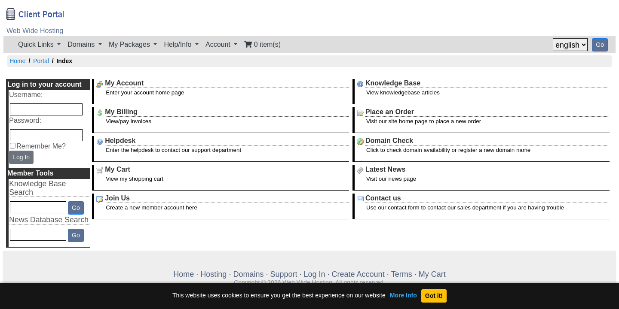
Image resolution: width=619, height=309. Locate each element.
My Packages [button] (130, 44)
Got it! (434, 295)
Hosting (213, 274)
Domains (248, 274)
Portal (41, 61)
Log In (21, 157)
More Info (403, 295)
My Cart (432, 274)
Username (25, 94)
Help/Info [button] (178, 44)
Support (283, 274)
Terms (401, 274)
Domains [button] (82, 44)
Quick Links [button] (36, 44)
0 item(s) (262, 44)
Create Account (358, 274)
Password (24, 120)
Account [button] (218, 44)
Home (17, 61)
